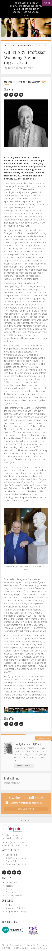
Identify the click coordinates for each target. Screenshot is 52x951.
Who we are (11, 882)
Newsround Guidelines (16, 908)
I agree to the (26, 803)
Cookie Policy (12, 855)
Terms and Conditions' (32, 803)
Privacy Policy (12, 861)
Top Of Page (26, 820)
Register (9, 886)
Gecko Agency (40, 948)
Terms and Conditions (16, 864)
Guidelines (10, 905)
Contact (9, 889)
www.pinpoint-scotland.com (15, 845)
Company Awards (14, 895)
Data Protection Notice (16, 858)
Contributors (11, 892)
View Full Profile (25, 766)
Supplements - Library (16, 911)
